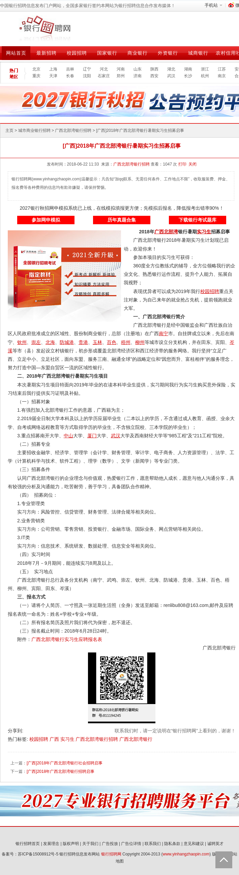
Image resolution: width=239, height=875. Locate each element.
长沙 (188, 76)
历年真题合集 (122, 220)
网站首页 (16, 53)
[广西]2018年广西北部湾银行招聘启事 (60, 771)
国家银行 (107, 53)
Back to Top (223, 859)
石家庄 (104, 76)
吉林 (70, 69)
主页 (9, 130)
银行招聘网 (111, 854)
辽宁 (87, 69)
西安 (154, 76)
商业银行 (137, 53)
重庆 (36, 76)
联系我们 (153, 843)
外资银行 (168, 53)
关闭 (192, 164)
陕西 (154, 69)
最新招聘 (46, 53)
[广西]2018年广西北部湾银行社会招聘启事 (64, 763)
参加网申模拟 (46, 220)
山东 (137, 69)
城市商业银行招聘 (34, 130)
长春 (70, 76)
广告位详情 (131, 843)
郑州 (121, 76)
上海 (53, 69)
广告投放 (110, 843)
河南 (121, 69)
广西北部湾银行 (135, 739)
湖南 (188, 69)
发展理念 (51, 843)
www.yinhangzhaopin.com (186, 854)
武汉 (171, 76)
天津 (53, 76)
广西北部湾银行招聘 (73, 130)
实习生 (68, 739)
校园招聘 (77, 53)
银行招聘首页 (28, 843)
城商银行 (198, 53)
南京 (222, 76)
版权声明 (71, 843)
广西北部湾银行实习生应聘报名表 (66, 639)
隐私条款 (172, 843)
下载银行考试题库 (197, 220)
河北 (104, 69)
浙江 (205, 69)
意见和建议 (194, 843)
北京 (36, 69)
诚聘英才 (215, 843)
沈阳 (87, 76)
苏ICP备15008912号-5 (38, 854)
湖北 (171, 69)
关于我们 (90, 843)
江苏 (222, 69)
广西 (55, 739)
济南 (137, 76)
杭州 (205, 76)
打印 (182, 164)
